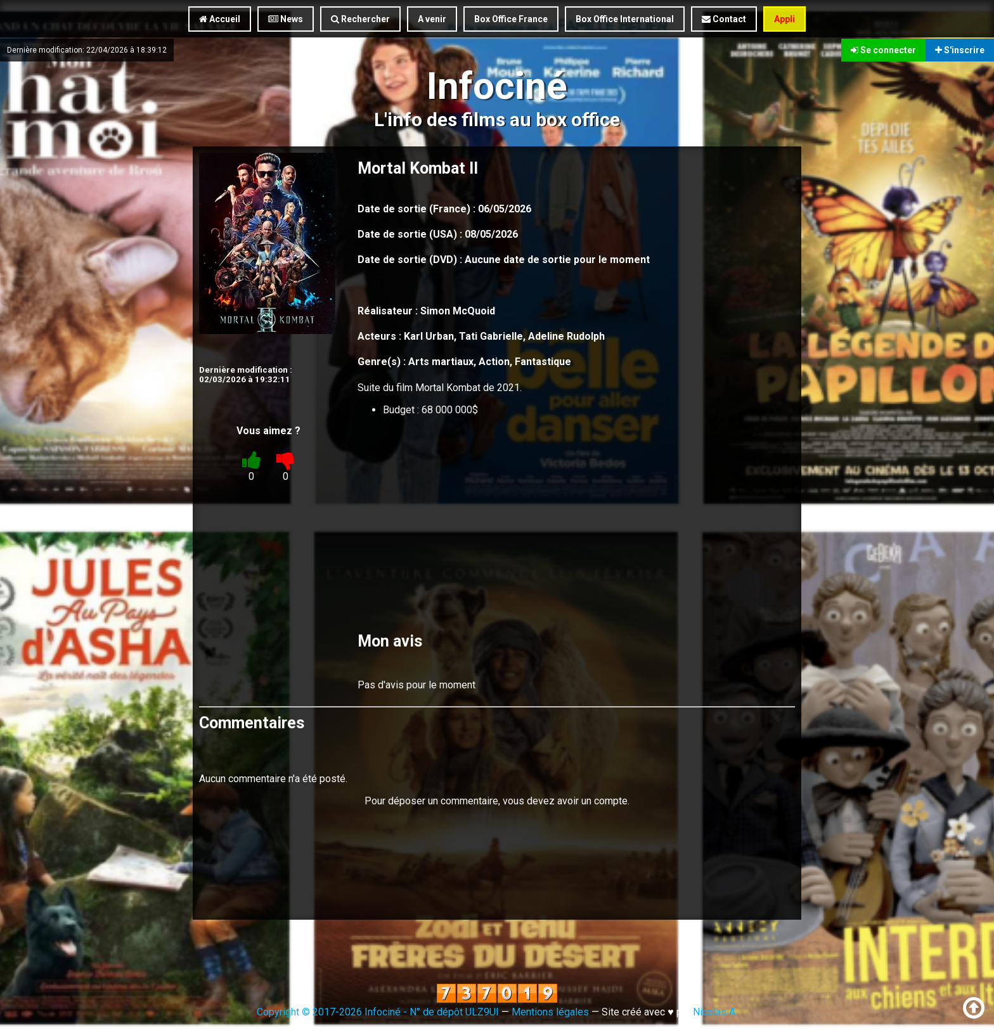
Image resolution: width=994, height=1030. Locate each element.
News (285, 19)
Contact (724, 19)
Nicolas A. (715, 1012)
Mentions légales (550, 1012)
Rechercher (360, 19)
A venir (432, 19)
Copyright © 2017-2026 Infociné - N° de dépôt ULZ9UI (378, 1012)
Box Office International (625, 19)
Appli (784, 19)
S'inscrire (959, 49)
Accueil (219, 19)
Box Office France (511, 19)
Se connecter (883, 49)
